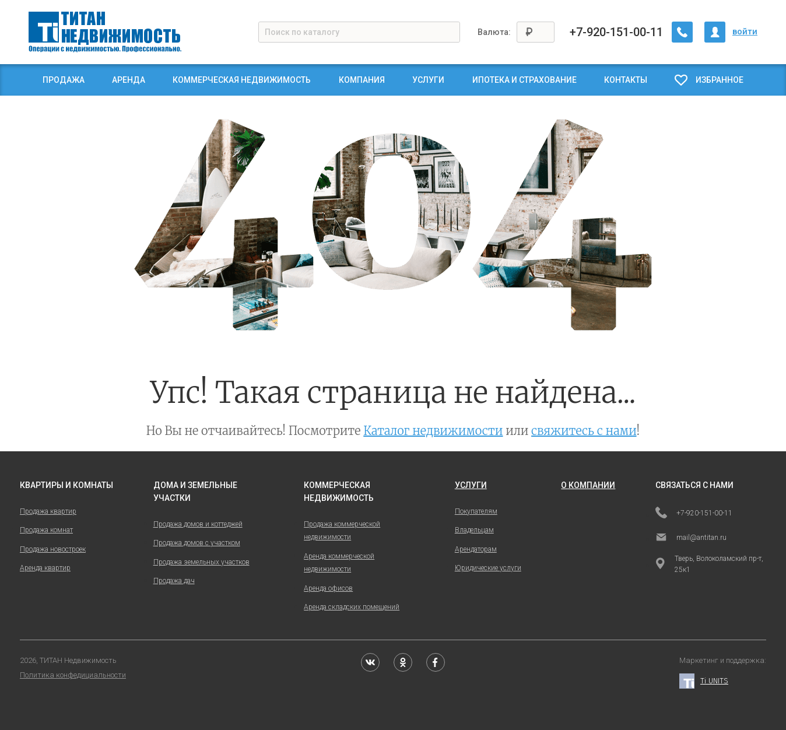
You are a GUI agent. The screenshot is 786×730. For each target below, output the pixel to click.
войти (744, 31)
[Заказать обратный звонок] (682, 32)
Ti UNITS (703, 681)
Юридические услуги (488, 568)
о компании (588, 485)
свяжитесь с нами (584, 430)
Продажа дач (174, 581)
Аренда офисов (328, 588)
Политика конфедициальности (73, 675)
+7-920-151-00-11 (616, 32)
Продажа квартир (48, 511)
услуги (471, 485)
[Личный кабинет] (714, 32)
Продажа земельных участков (201, 562)
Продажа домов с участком (196, 543)
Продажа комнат (46, 530)
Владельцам (474, 530)
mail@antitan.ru (691, 538)
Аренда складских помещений (351, 607)
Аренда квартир (45, 568)
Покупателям (476, 511)
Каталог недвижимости (433, 430)
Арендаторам (476, 549)
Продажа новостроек (53, 549)
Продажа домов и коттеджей (198, 524)
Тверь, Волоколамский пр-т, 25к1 (709, 564)
